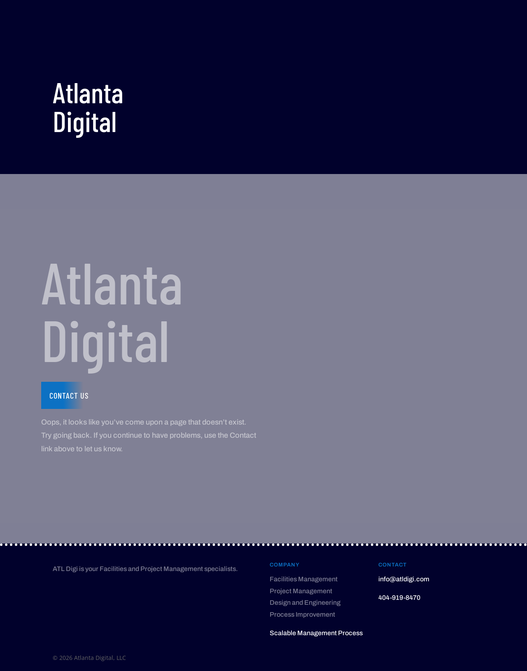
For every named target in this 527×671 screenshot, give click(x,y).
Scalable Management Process (316, 632)
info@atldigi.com (403, 579)
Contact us (69, 395)
